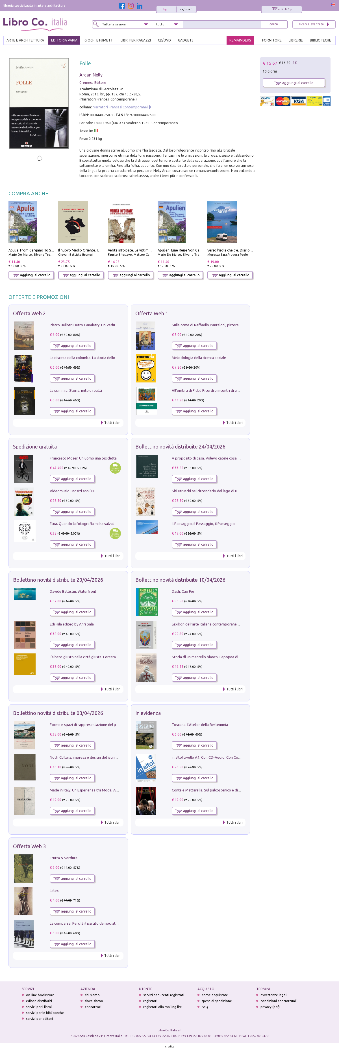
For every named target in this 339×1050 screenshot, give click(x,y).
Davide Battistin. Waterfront (73, 591)
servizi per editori (39, 1018)
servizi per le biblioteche (45, 1012)
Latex (54, 891)
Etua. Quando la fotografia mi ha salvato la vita (88, 524)
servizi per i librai (39, 1007)
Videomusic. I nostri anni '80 (72, 491)
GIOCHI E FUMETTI (99, 40)
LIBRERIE (296, 40)
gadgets (185, 40)
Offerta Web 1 (151, 313)
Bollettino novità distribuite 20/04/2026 (58, 580)
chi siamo (92, 995)
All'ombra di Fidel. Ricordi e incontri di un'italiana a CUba (218, 390)
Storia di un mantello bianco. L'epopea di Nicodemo (214, 657)
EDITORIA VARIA (64, 40)
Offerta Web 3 (29, 846)
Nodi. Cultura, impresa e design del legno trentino (90, 757)
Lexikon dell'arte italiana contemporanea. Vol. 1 (210, 624)
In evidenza (148, 713)
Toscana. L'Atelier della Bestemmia (200, 725)
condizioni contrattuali (278, 1001)
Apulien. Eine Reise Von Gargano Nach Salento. (195, 250)
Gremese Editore (92, 82)
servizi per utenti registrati (163, 995)
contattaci (93, 1007)
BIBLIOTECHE (320, 40)
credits (169, 1046)
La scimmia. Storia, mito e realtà (76, 390)
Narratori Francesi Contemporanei (120, 107)
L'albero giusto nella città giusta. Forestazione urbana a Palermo (102, 657)
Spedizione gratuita (35, 446)
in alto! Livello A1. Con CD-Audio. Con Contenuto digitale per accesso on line (234, 757)
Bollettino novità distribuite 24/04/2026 (180, 446)
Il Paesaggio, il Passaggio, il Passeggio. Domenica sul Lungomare (225, 524)
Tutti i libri (112, 423)
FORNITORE (272, 40)
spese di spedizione (217, 1001)
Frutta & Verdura (63, 858)
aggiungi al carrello (31, 275)
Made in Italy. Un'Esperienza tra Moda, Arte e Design (93, 790)
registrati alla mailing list (162, 1007)
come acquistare (215, 995)
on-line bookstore (40, 995)
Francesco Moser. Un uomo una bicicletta (83, 458)
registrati (186, 9)
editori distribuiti (39, 1001)
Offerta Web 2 (29, 313)
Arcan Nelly (91, 74)
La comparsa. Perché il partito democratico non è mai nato (97, 923)
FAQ (205, 1007)
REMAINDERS (240, 40)
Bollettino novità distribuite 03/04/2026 (58, 713)
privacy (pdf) (270, 1007)
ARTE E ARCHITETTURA (25, 40)
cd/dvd (164, 40)
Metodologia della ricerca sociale (199, 358)
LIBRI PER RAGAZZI (136, 40)
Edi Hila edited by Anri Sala (72, 624)
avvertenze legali (273, 995)
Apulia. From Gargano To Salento (34, 250)
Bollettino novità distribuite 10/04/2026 (180, 580)
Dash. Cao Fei (183, 591)
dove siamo (94, 1001)
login (166, 9)
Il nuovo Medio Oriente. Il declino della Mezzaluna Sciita (102, 250)
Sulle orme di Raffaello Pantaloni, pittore (205, 325)
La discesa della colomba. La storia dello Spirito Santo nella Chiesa (104, 358)
